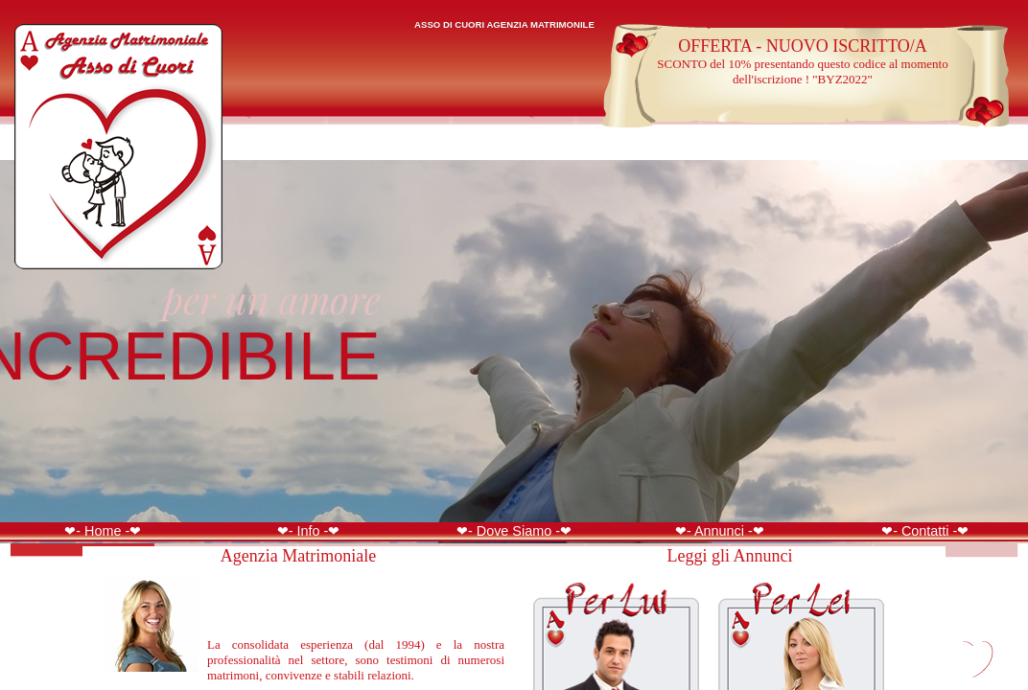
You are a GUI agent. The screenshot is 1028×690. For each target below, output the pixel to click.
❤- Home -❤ (102, 531)
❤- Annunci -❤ (719, 531)
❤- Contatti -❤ (925, 531)
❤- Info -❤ (308, 531)
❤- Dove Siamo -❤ (514, 531)
